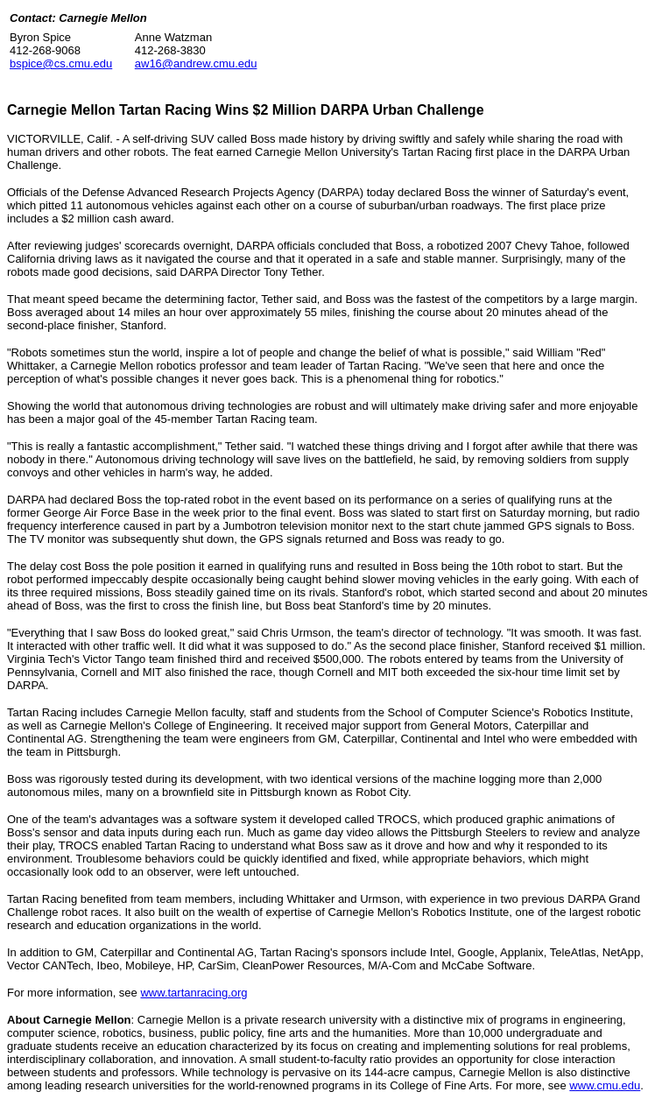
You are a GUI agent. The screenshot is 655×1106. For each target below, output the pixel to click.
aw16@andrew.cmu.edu (196, 63)
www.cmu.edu (604, 1085)
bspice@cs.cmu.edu (61, 63)
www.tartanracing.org (193, 992)
